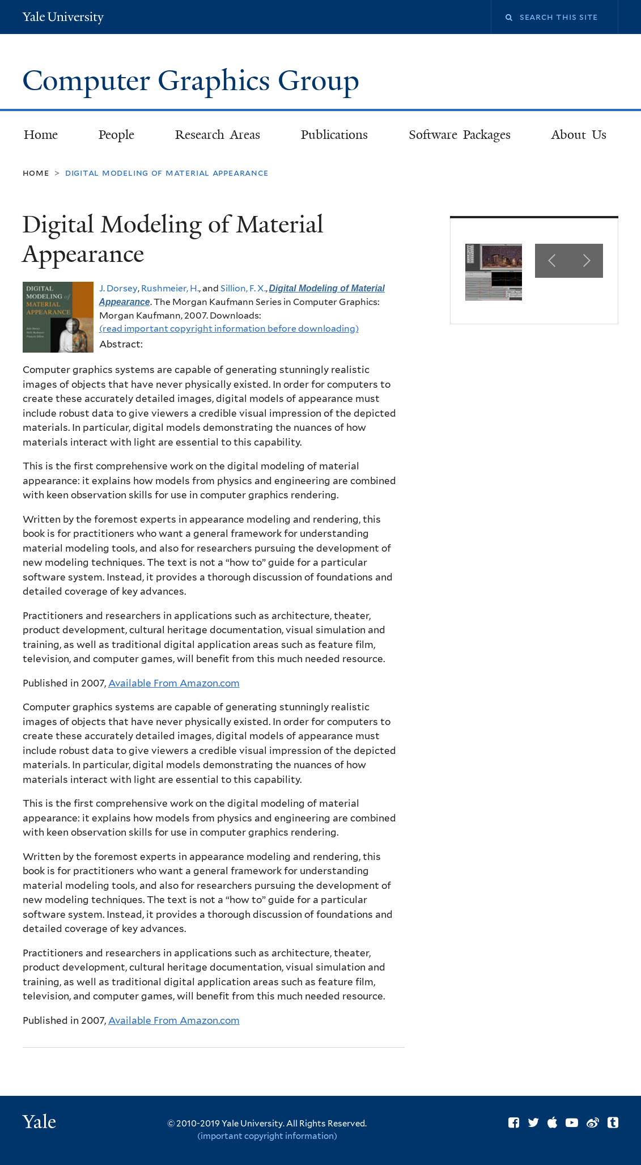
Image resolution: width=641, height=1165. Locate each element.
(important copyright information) (267, 1136)
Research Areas (217, 134)
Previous (552, 261)
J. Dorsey (118, 288)
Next (586, 261)
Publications (334, 134)
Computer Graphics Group (194, 80)
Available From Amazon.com (174, 683)
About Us (578, 134)
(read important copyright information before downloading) (229, 328)
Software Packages (460, 134)
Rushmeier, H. (170, 288)
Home (41, 134)
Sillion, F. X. (243, 288)
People (116, 134)
